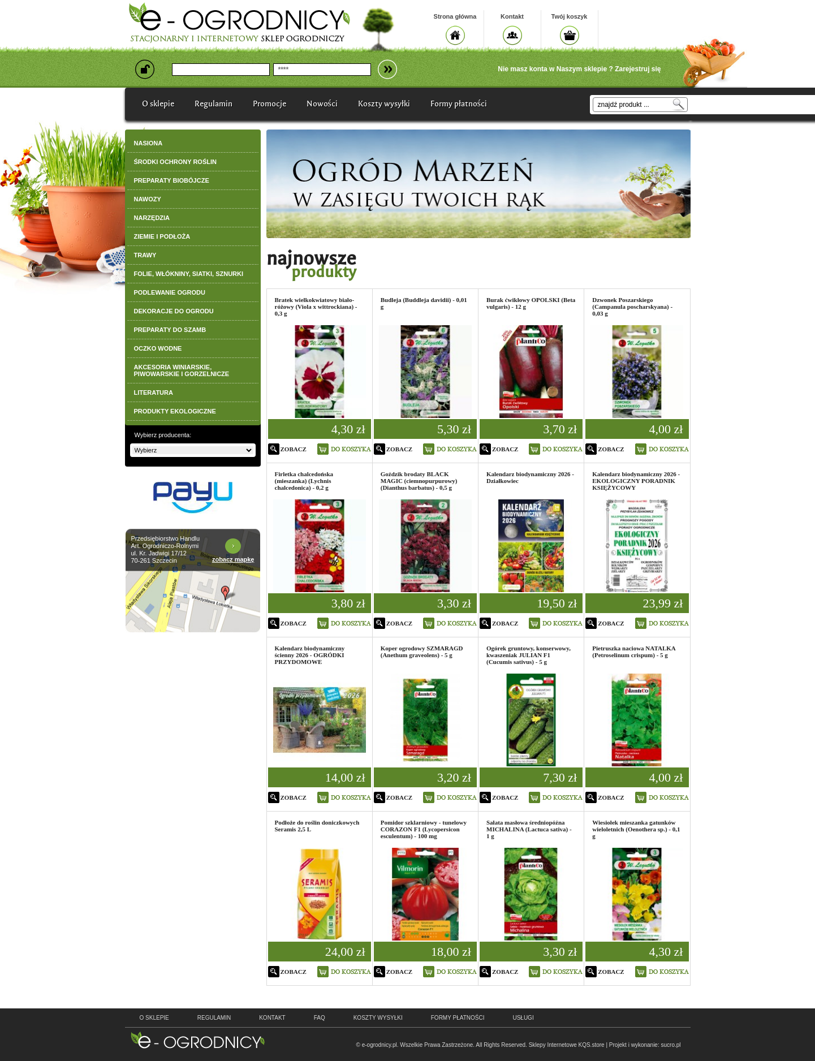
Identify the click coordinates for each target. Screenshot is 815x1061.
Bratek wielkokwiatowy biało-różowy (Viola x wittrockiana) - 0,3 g (316, 306)
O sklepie (158, 104)
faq (319, 1018)
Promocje (269, 104)
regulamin (214, 1018)
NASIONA (148, 143)
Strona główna (455, 16)
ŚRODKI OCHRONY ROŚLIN (175, 161)
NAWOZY (147, 199)
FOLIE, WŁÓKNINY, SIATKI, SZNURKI (189, 273)
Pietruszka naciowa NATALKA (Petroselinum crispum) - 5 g (633, 651)
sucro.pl (670, 1045)
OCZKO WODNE (158, 348)
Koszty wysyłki (384, 104)
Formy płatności (458, 104)
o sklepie (154, 1018)
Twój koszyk (569, 16)
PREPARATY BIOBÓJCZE (171, 180)
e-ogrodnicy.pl (379, 1045)
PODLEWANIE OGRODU (170, 292)
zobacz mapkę (233, 559)
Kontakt (512, 16)
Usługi (522, 1018)
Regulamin (213, 104)
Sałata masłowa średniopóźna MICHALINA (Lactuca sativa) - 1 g (529, 829)
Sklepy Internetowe (553, 1045)
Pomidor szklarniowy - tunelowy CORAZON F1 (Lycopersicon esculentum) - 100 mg (424, 829)
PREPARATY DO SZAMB (170, 329)
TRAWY (145, 255)
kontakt (272, 1018)
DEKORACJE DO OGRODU (174, 311)
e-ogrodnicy (197, 1040)
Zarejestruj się (638, 69)
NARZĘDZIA (152, 217)
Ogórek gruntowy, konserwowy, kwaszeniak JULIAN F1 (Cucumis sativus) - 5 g (528, 655)
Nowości (322, 104)
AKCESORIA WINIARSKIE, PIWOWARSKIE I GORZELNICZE (182, 370)
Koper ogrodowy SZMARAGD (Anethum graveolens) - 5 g (422, 651)
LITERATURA (153, 392)
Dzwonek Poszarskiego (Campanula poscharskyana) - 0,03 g (632, 306)
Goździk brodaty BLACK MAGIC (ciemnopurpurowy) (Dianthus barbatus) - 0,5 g (419, 481)
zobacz (294, 449)
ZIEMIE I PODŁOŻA (162, 236)
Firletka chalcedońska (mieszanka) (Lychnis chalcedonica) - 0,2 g (304, 481)
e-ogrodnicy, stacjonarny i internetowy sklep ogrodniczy (239, 23)
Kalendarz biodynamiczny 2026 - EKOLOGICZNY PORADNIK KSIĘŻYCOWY (636, 481)
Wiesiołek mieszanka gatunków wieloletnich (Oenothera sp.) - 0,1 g (636, 829)
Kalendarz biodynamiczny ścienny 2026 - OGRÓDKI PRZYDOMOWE (310, 655)
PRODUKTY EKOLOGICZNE (175, 411)
